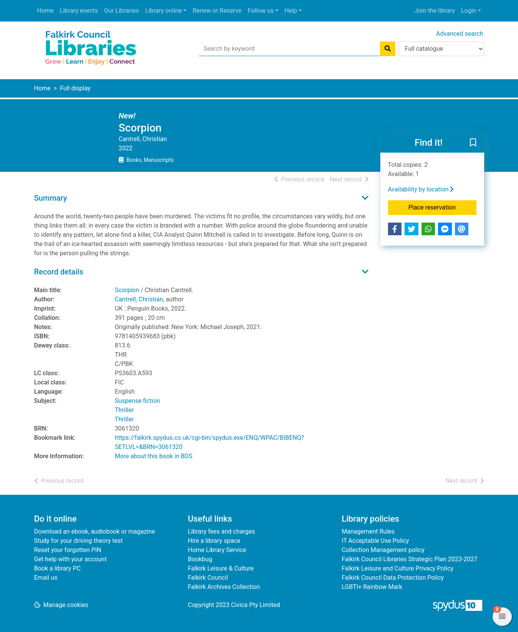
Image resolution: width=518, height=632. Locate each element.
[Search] (387, 49)
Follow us (261, 10)
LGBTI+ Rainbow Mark (372, 586)
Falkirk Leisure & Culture (221, 568)
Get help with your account (70, 559)
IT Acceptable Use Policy (375, 540)
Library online (163, 10)
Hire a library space (214, 540)
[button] (473, 143)
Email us (46, 577)
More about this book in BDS (154, 456)
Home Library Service (217, 550)
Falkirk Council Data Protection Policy (393, 577)
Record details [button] (58, 271)
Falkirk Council (208, 577)
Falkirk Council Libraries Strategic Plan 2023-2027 (410, 559)
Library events (79, 10)
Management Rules (368, 531)
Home (45, 10)
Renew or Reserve (217, 10)
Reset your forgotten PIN (68, 550)
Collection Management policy (383, 550)
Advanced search (459, 33)
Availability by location (421, 189)
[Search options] (441, 49)
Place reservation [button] (442, 207)
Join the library (435, 10)
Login (468, 10)
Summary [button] (50, 198)
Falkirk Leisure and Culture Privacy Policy (397, 568)
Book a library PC (57, 568)
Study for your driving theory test (78, 540)
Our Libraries (121, 10)
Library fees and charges (221, 531)
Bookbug (200, 559)
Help (291, 10)
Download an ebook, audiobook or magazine (94, 531)
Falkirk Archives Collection (224, 586)
